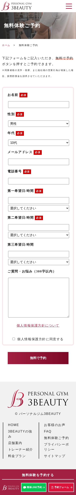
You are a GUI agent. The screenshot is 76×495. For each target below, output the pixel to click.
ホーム (6, 45)
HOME (13, 425)
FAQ (47, 431)
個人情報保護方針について (38, 325)
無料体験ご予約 (56, 438)
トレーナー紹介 (20, 449)
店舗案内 (15, 443)
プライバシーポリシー (56, 447)
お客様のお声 (54, 425)
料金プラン (17, 456)
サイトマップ (54, 456)
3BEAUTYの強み (20, 434)
